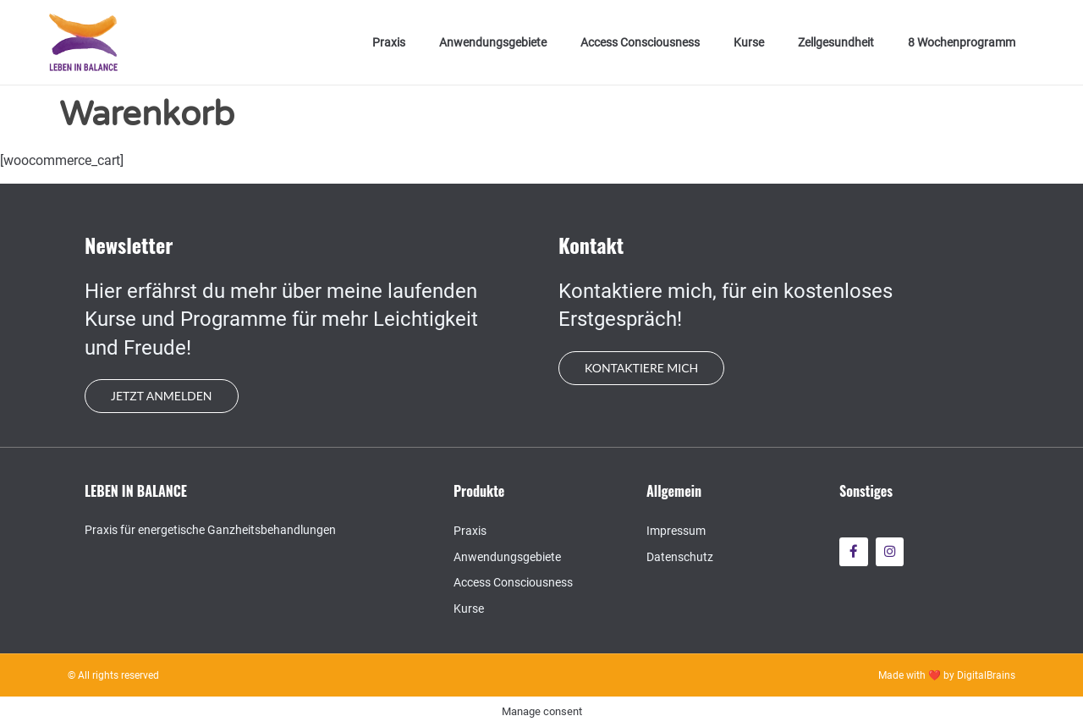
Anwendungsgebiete (493, 42)
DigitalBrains (986, 675)
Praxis (388, 42)
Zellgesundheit (836, 42)
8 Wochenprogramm (961, 42)
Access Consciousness (640, 42)
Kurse (749, 42)
